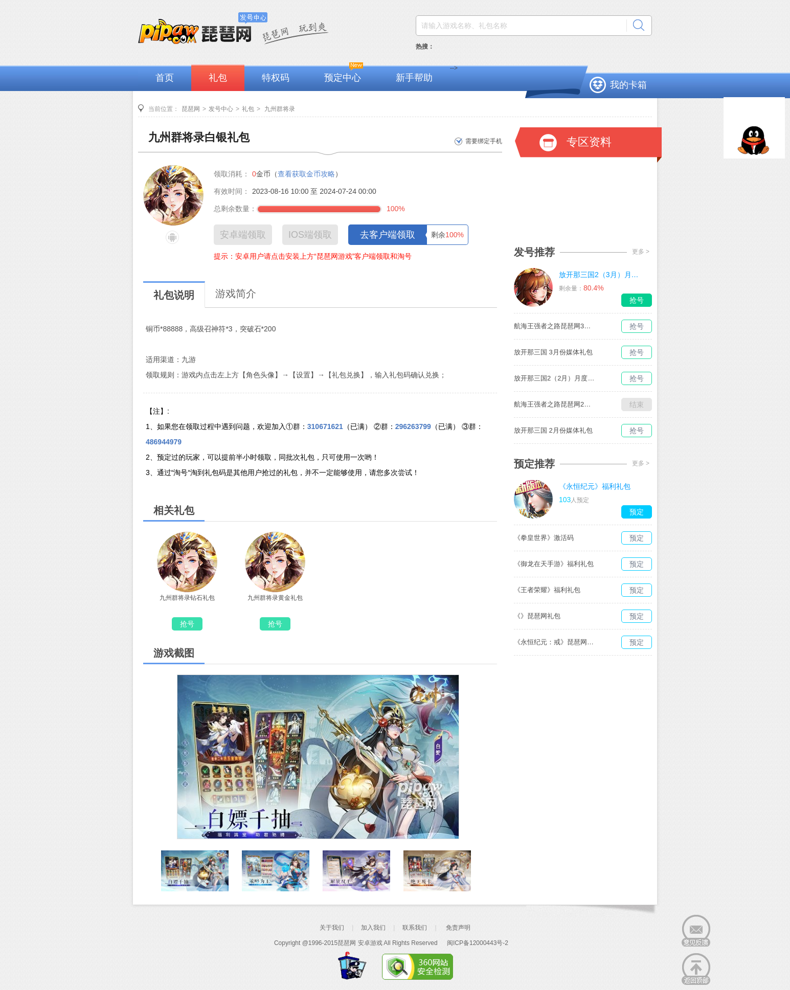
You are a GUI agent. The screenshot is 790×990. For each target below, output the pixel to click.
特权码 (275, 78)
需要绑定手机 (483, 141)
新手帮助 (414, 78)
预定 (636, 512)
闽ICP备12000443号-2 (477, 943)
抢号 (187, 624)
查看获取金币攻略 (306, 174)
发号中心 (221, 108)
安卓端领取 (243, 235)
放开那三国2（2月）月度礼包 (555, 378)
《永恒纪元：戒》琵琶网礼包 (555, 642)
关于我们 (332, 927)
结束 (636, 404)
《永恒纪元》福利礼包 (594, 486)
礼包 (218, 78)
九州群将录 (279, 108)
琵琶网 (191, 108)
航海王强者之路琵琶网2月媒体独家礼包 (555, 404)
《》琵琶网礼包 (537, 616)
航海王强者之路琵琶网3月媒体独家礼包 (555, 326)
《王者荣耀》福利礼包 (547, 590)
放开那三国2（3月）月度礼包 (600, 275)
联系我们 (414, 927)
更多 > (640, 251)
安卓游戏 (370, 943)
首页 (164, 78)
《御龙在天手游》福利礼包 (554, 564)
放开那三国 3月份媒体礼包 (553, 352)
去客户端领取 (387, 235)
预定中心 (342, 78)
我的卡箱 (628, 85)
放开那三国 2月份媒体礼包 (553, 430)
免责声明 (458, 927)
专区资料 (589, 142)
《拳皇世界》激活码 (544, 538)
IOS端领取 (310, 235)
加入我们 (373, 927)
